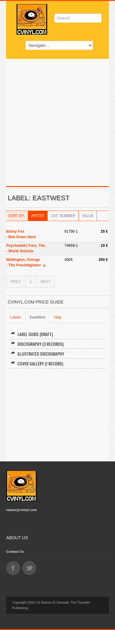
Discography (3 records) (37, 344)
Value (88, 216)
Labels (15, 317)
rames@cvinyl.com (21, 510)
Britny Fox (15, 231)
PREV (16, 282)
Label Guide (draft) (32, 334)
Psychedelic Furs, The (25, 245)
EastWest (37, 317)
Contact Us (15, 551)
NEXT (45, 282)
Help (58, 317)
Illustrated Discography (37, 353)
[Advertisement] (57, 119)
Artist (37, 216)
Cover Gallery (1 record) (37, 363)
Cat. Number (63, 216)
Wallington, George (23, 260)
